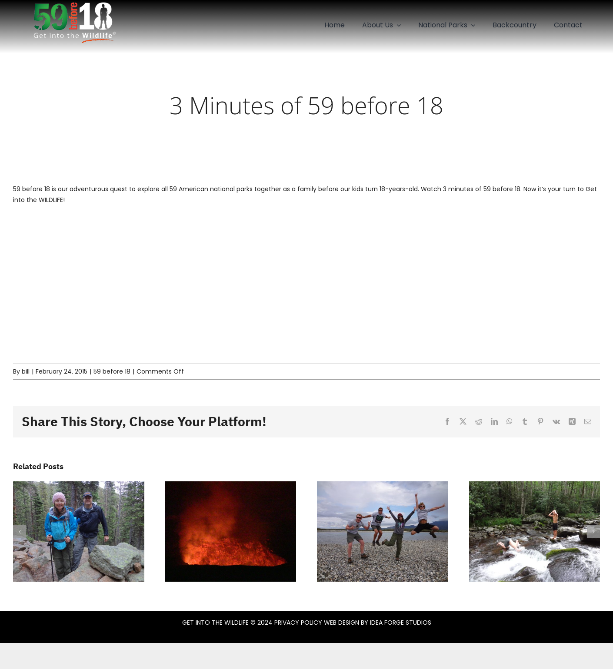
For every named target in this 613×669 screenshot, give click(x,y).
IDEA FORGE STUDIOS (400, 622)
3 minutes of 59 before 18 (481, 189)
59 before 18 (31, 189)
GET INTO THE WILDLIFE (215, 622)
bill (26, 371)
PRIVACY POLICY (298, 622)
